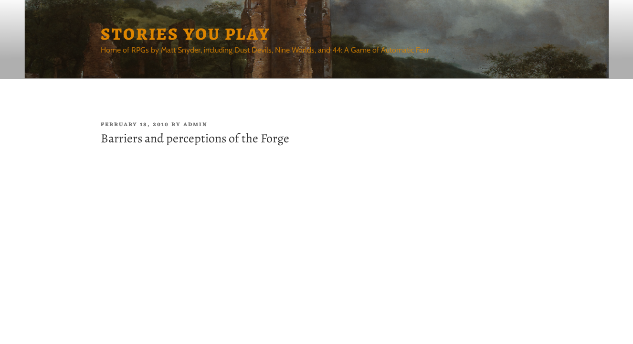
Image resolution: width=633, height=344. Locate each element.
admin (195, 124)
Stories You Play (186, 33)
